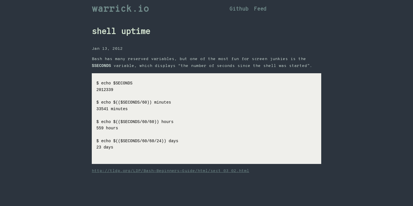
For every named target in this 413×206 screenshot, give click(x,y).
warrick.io (120, 9)
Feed (260, 9)
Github (238, 9)
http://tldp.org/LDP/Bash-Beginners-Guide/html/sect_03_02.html (170, 171)
